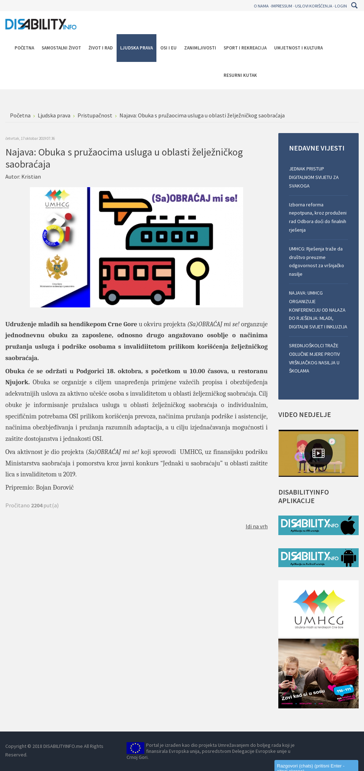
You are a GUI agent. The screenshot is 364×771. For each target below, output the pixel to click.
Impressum (281, 6)
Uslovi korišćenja (313, 6)
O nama (261, 6)
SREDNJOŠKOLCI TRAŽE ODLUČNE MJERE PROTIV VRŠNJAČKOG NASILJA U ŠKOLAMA (314, 358)
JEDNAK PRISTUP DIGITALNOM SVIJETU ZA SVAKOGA (314, 177)
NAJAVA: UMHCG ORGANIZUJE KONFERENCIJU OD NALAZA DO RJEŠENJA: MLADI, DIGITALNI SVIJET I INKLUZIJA (318, 310)
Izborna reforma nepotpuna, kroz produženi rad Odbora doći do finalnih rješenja (318, 217)
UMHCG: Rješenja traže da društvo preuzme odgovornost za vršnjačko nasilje (316, 261)
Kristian (31, 176)
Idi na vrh (257, 526)
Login (341, 6)
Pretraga (354, 5)
